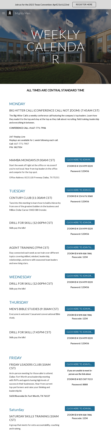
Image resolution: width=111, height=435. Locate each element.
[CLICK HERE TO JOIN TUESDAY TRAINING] (80, 247)
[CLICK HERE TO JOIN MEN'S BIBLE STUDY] (80, 308)
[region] (55, 4)
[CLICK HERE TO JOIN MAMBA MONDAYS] (80, 159)
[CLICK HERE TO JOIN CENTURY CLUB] (80, 190)
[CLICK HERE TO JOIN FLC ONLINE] (80, 364)
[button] (3, 13)
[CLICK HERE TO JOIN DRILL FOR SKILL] (80, 222)
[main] (55, 46)
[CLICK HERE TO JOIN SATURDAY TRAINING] (80, 408)
